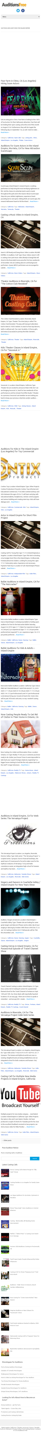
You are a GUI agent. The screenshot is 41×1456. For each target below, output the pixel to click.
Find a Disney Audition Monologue (11, 1367)
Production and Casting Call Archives (12, 1412)
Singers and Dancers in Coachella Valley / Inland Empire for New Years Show (20, 883)
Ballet (9, 640)
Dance (20, 640)
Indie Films (33, 573)
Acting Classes (26, 406)
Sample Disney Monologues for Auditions (14, 1388)
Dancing (25, 640)
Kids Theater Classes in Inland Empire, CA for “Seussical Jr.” (19, 348)
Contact (37, 1429)
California (10, 137)
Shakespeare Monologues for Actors (12, 1374)
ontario (29, 773)
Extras (27, 1004)
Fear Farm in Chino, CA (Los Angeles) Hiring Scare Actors (18, 82)
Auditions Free (22, 1430)
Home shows (29, 770)
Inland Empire (5, 140)
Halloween (21, 206)
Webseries (17, 874)
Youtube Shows (26, 874)
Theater (17, 209)
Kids (7, 408)
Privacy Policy (17, 1429)
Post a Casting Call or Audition (11, 1153)
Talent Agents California (8, 1427)
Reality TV (17, 770)
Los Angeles (14, 140)
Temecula (10, 209)
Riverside (36, 339)
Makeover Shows (20, 773)
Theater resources (23, 1427)
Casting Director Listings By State (11, 1415)
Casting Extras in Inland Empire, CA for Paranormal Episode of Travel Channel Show (19, 948)
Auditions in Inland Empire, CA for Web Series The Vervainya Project (19, 817)
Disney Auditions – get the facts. (11, 1405)
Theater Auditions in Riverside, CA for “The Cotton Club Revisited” (19, 282)
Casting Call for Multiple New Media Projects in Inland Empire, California (18, 1077)
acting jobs (28, 137)
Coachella (37, 938)
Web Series (25, 876)
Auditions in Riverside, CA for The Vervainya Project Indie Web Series (17, 1013)
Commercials (18, 507)
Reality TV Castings (12, 1007)
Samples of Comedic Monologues (11, 1370)
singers (27, 938)
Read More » (5, 132)
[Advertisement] (20, 57)
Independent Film (19, 573)
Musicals (12, 408)
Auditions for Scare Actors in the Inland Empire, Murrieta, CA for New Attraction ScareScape (20, 148)
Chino (35, 137)
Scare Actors (28, 140)
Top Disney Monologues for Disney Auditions (15, 1381)
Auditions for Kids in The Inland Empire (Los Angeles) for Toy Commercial (20, 450)
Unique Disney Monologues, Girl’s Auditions (14, 1391)
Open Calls (17, 137)
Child (15, 406)
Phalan (21, 140)
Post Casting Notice (28, 1429)
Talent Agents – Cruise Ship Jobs (11, 1408)
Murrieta (3, 209)
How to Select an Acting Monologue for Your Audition (17, 1377)
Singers (26, 940)
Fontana (32, 1004)
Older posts (6, 1140)
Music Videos (18, 273)
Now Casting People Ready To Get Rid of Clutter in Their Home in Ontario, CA (19, 715)
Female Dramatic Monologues (10, 1384)
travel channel (23, 1007)
